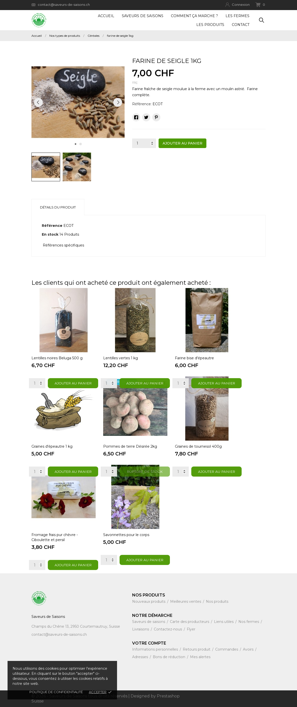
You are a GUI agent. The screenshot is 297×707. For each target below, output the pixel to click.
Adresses (140, 657)
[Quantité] (144, 143)
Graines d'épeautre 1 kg (51, 446)
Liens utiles (224, 621)
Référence (52, 225)
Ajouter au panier (182, 143)
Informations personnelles (155, 649)
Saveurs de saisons (149, 621)
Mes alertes (200, 657)
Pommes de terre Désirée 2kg (130, 446)
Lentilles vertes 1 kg (120, 358)
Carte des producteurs (190, 621)
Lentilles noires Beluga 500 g (57, 358)
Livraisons (141, 629)
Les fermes (237, 16)
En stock (50, 234)
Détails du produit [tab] (58, 207)
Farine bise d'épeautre (194, 358)
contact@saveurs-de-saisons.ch (60, 5)
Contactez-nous (168, 629)
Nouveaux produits (149, 601)
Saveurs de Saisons (142, 16)
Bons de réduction (169, 657)
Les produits (210, 24)
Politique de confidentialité (56, 692)
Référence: (142, 104)
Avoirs (248, 649)
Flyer (191, 629)
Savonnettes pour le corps (126, 535)
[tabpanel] (78, 102)
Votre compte (149, 643)
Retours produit (197, 649)
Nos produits (217, 601)
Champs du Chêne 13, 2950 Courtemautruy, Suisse (75, 626)
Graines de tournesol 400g (198, 446)
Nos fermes (249, 621)
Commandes (227, 649)
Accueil (106, 16)
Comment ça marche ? (194, 16)
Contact (240, 24)
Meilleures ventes (186, 601)
